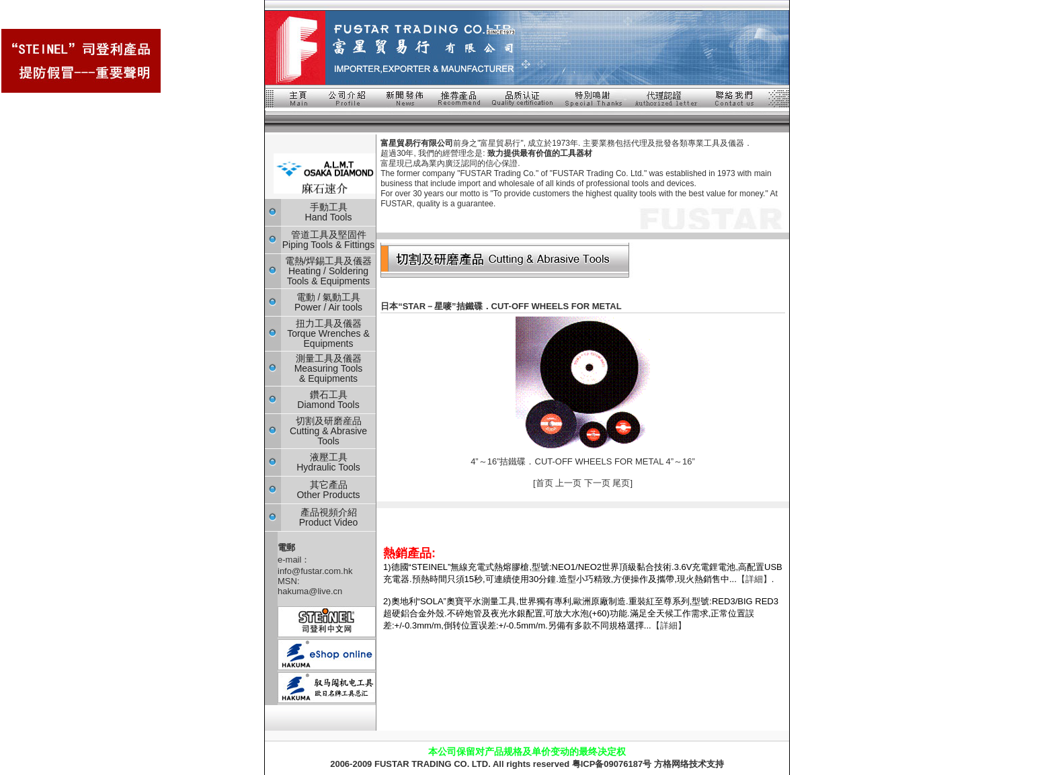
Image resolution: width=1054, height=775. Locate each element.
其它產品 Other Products (328, 489)
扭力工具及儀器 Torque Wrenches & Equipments (328, 333)
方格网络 (671, 764)
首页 (546, 483)
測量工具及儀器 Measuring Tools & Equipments (328, 368)
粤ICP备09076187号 (612, 764)
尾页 (621, 483)
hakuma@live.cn (310, 591)
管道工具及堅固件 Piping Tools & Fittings (328, 239)
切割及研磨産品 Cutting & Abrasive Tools (328, 430)
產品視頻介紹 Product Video (328, 517)
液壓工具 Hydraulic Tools (328, 462)
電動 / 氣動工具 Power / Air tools (328, 302)
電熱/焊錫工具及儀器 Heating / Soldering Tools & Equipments (328, 270)
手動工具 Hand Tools (328, 212)
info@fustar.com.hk (315, 571)
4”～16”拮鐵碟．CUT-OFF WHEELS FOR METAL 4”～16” (583, 461)
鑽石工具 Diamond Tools (328, 399)
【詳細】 (754, 579)
